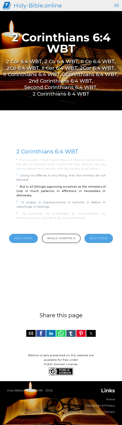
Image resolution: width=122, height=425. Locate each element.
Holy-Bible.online (38, 5)
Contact (109, 411)
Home (110, 399)
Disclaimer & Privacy (100, 405)
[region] (61, 132)
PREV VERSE (23, 238)
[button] (31, 333)
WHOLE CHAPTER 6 (61, 238)
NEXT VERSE (99, 238)
